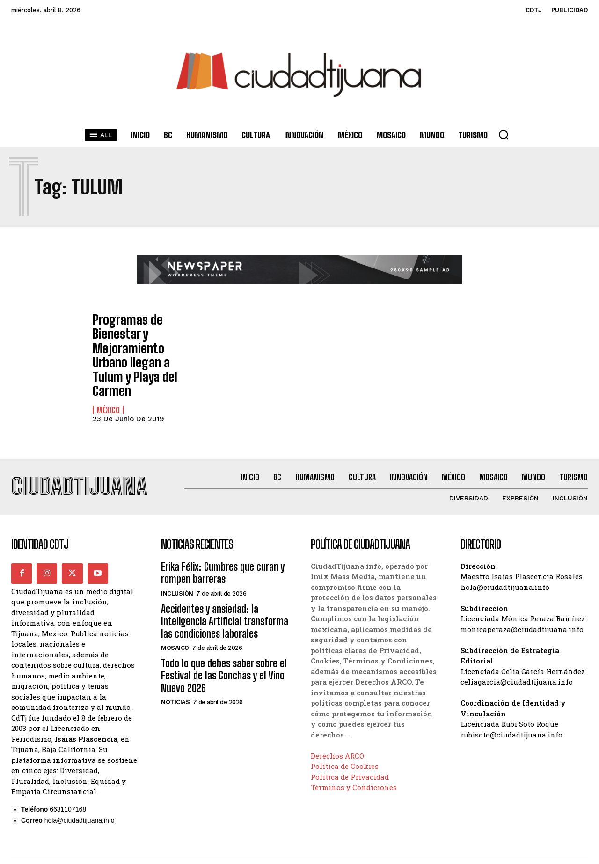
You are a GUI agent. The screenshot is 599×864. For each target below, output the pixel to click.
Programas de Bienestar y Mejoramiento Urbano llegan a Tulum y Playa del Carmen (141, 343)
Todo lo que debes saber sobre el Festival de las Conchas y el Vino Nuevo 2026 (224, 655)
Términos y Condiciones (354, 767)
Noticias (175, 681)
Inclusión (177, 572)
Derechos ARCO (337, 735)
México (108, 386)
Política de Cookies (345, 746)
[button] (503, 134)
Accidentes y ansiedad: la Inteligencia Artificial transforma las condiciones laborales (224, 600)
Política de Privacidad (350, 756)
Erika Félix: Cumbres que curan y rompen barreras (223, 552)
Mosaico (175, 627)
